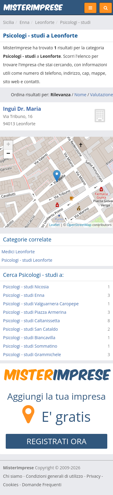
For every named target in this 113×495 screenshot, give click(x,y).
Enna (25, 22)
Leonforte (45, 22)
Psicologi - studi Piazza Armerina (34, 312)
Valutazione (101, 94)
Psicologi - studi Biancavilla (29, 337)
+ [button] (8, 144)
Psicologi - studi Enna (23, 295)
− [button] (8, 154)
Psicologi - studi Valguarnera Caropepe (41, 304)
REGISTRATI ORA (56, 441)
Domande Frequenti (41, 484)
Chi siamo (12, 476)
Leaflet (54, 224)
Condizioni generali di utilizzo (54, 476)
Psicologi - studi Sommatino (30, 346)
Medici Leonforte (18, 251)
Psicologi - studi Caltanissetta (31, 320)
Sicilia (8, 22)
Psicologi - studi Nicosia (26, 287)
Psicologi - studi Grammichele (32, 354)
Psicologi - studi (75, 22)
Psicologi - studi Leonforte (27, 260)
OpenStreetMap (79, 224)
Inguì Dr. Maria (22, 108)
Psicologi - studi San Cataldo (30, 329)
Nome (80, 94)
